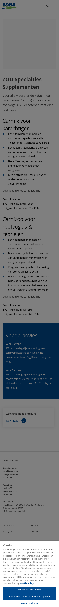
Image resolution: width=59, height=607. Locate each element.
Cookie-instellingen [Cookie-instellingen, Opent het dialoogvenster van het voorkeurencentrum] (29, 603)
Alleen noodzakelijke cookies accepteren (29, 596)
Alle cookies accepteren (29, 589)
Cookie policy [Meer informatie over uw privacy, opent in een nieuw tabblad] (27, 583)
